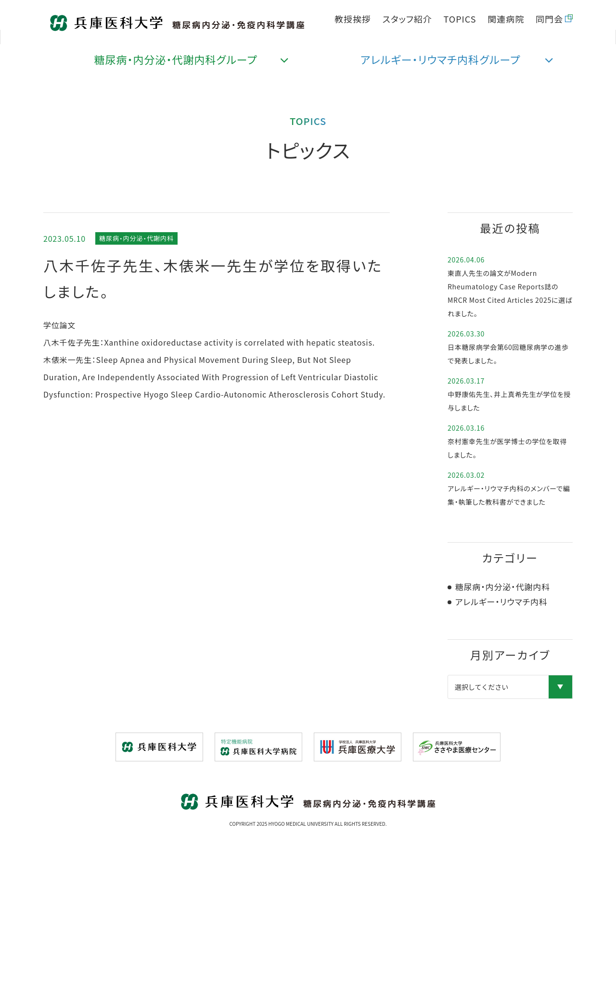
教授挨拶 (352, 18)
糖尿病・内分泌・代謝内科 (136, 238)
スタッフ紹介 (407, 18)
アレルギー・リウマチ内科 (500, 601)
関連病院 (506, 18)
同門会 (549, 18)
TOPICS (460, 18)
